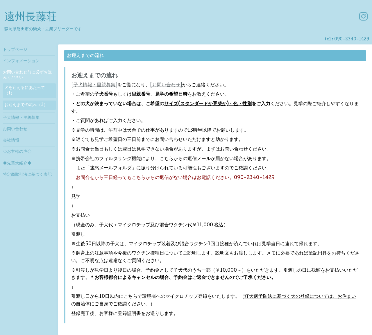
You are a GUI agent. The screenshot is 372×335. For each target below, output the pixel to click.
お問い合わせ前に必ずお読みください (27, 75)
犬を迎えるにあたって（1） (24, 91)
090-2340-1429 (351, 39)
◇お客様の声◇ (17, 152)
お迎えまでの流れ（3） (26, 105)
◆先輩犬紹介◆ (17, 163)
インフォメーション (21, 61)
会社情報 (11, 140)
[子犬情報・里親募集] (94, 85)
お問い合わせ (15, 129)
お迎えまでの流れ (94, 76)
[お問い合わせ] (166, 85)
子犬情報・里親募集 (21, 118)
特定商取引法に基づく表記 (27, 175)
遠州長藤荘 (30, 18)
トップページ (15, 50)
